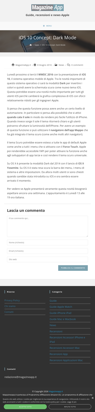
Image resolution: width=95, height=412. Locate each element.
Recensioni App (59, 354)
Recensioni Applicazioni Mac (66, 360)
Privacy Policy (12, 300)
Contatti (9, 311)
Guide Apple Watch (61, 306)
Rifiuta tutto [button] (70, 407)
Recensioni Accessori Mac (65, 348)
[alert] (47, 404)
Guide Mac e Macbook (63, 319)
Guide (53, 300)
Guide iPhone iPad (60, 313)
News (61, 65)
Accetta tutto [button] (25, 407)
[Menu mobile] (47, 26)
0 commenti (77, 65)
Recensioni (56, 331)
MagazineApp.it (23, 65)
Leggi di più (71, 402)
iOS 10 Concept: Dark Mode (53, 45)
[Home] (31, 45)
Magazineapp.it (56, 391)
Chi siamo (10, 306)
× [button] (92, 398)
